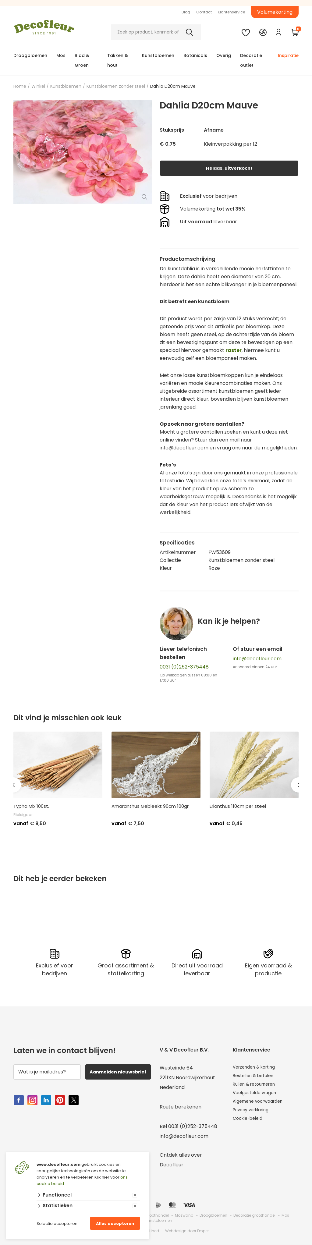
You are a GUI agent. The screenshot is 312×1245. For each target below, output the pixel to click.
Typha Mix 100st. (31, 806)
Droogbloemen (30, 55)
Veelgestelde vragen (258, 1097)
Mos (61, 55)
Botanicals (195, 55)
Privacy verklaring (254, 1116)
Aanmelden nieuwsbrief (119, 1075)
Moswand (184, 1215)
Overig (223, 55)
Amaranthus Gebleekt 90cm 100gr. (151, 806)
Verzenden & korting (257, 1067)
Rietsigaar (23, 814)
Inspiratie (288, 55)
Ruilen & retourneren (257, 1087)
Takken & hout (117, 60)
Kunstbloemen (158, 55)
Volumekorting (274, 12)
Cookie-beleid (250, 1126)
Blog (186, 12)
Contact (204, 12)
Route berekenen (180, 1106)
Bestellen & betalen (256, 1077)
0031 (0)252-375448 (184, 666)
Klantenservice (231, 12)
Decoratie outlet (251, 60)
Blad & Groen (82, 60)
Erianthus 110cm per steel (238, 806)
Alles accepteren (115, 1223)
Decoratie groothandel (254, 1215)
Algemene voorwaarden (262, 1106)
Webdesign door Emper (187, 1230)
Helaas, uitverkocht (229, 168)
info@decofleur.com (257, 658)
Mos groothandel (153, 1215)
